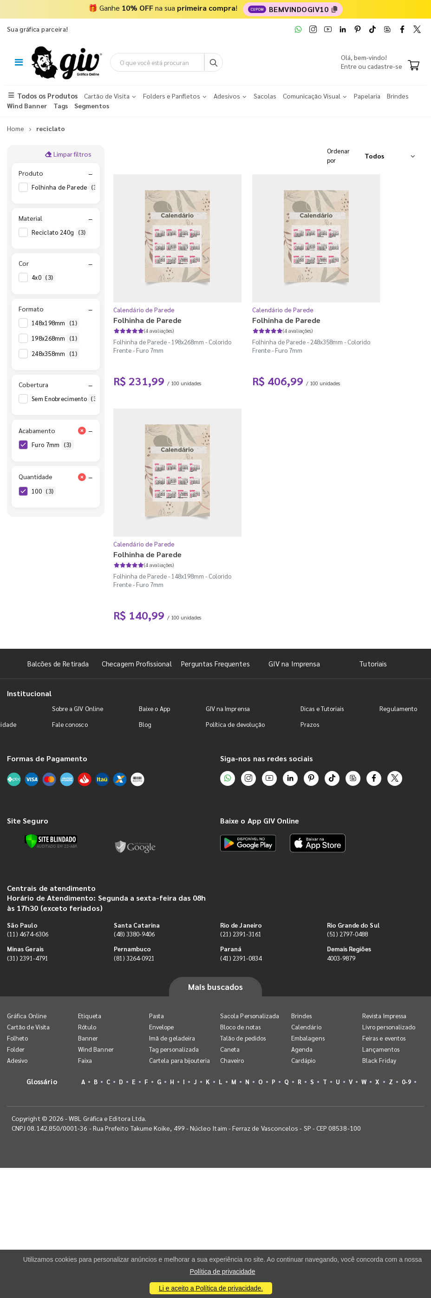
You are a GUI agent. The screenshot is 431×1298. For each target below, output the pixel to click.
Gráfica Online (26, 1017)
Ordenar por (338, 156)
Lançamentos (380, 1050)
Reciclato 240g (60, 233)
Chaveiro (232, 1061)
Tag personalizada (174, 1050)
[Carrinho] (413, 66)
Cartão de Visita (28, 1028)
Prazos (309, 725)
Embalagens (308, 1039)
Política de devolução (235, 725)
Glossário (41, 1082)
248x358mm (55, 354)
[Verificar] (51, 841)
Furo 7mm (53, 445)
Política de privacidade (222, 1271)
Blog (145, 725)
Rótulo (87, 1028)
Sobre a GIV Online (77, 709)
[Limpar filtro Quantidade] (82, 478)
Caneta (230, 1050)
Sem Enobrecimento (66, 399)
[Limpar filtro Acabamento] (82, 431)
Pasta (156, 1017)
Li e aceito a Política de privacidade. (211, 1288)
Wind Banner (96, 1050)
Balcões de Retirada (58, 664)
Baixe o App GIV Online (259, 821)
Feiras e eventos (383, 1039)
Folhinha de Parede (66, 187)
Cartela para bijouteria (179, 1061)
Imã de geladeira (172, 1039)
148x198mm (55, 323)
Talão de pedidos (243, 1039)
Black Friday (379, 1061)
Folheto (17, 1039)
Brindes (301, 1017)
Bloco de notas (240, 1028)
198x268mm (55, 338)
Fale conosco (70, 725)
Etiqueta (90, 1017)
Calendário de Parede (144, 311)
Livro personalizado (388, 1028)
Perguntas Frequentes (215, 664)
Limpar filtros (68, 155)
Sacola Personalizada (249, 1017)
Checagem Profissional (136, 664)
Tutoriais (373, 664)
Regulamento (398, 709)
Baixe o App (154, 709)
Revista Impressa (384, 1017)
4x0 (43, 278)
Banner (88, 1039)
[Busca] (215, 62)
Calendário (306, 1028)
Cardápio (303, 1061)
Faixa (85, 1061)
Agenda (302, 1050)
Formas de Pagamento (47, 759)
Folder (16, 1050)
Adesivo (17, 1061)
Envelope (161, 1028)
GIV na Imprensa (294, 664)
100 (44, 492)
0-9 (406, 1083)
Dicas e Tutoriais (322, 709)
